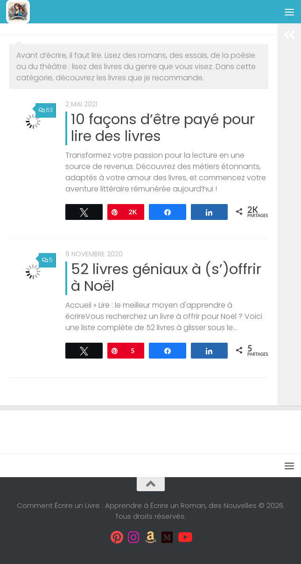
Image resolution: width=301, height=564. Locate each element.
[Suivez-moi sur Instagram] (133, 537)
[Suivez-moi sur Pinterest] (117, 537)
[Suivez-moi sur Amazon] (150, 537)
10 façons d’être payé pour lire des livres (163, 127)
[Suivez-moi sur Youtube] (184, 537)
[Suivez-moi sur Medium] (167, 537)
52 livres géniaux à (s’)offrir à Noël (166, 277)
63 (46, 110)
